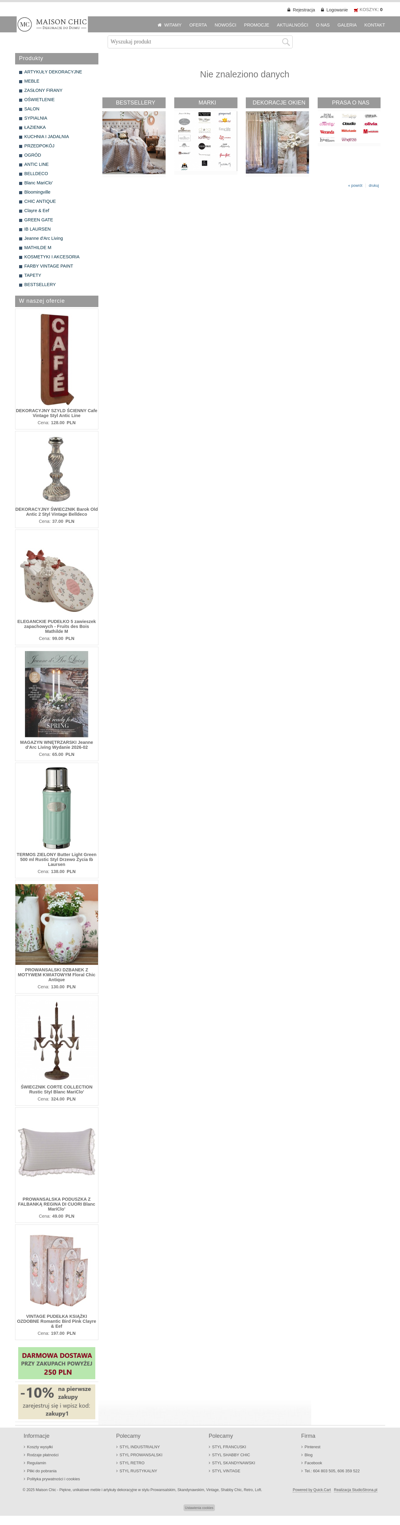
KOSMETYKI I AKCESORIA (52, 256)
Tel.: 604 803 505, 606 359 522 (332, 1471)
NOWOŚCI (225, 25)
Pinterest (312, 1447)
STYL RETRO (132, 1463)
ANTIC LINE (36, 164)
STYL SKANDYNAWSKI (233, 1463)
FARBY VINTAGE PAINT (48, 266)
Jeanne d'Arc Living (43, 238)
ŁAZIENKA (35, 127)
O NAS (323, 25)
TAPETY (32, 275)
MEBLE (31, 81)
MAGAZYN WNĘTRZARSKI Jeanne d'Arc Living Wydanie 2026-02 (56, 745)
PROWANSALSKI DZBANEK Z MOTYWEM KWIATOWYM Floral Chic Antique (56, 974)
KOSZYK (368, 9)
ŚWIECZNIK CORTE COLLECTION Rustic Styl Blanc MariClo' (57, 1089)
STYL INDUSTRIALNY (140, 1447)
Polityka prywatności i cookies (53, 1479)
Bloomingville (37, 192)
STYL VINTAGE (226, 1471)
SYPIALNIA (35, 118)
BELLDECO (36, 173)
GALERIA (347, 25)
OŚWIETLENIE (39, 99)
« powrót (355, 185)
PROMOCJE (256, 25)
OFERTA (198, 25)
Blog (309, 1455)
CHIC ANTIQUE (40, 201)
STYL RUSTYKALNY (138, 1471)
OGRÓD (32, 155)
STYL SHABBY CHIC (231, 1455)
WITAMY (173, 25)
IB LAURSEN (37, 229)
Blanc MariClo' (38, 182)
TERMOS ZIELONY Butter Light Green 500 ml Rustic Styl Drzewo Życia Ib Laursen (57, 859)
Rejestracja (304, 9)
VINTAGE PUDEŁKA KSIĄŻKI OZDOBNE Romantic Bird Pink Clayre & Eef (56, 1321)
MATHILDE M (38, 247)
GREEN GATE (38, 219)
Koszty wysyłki (40, 1447)
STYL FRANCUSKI (229, 1447)
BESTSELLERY (40, 284)
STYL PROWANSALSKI (141, 1455)
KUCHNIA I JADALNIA (46, 136)
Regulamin (36, 1463)
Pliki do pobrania (42, 1471)
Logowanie (337, 9)
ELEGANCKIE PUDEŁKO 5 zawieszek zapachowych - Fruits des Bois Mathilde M (56, 626)
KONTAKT (375, 25)
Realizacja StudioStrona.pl (355, 1490)
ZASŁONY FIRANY (43, 90)
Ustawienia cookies (199, 1508)
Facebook (313, 1463)
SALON (31, 108)
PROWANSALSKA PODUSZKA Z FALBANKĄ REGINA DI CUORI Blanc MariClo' (56, 1204)
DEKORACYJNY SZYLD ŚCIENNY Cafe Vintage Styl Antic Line (56, 413)
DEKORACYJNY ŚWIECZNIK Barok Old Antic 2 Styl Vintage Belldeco (56, 512)
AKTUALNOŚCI (292, 25)
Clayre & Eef (36, 210)
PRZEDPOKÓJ (39, 145)
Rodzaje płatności (43, 1455)
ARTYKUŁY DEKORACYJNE (53, 71)
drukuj (374, 185)
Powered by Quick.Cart (312, 1490)
